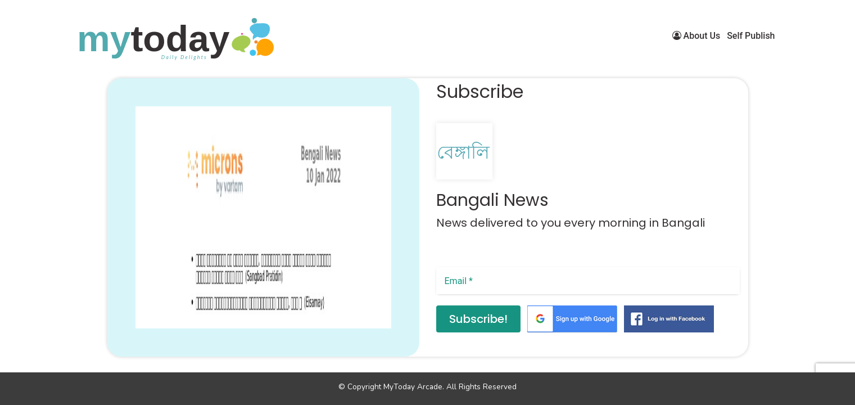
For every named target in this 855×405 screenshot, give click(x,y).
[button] (123, 340)
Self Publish (751, 35)
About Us (696, 35)
